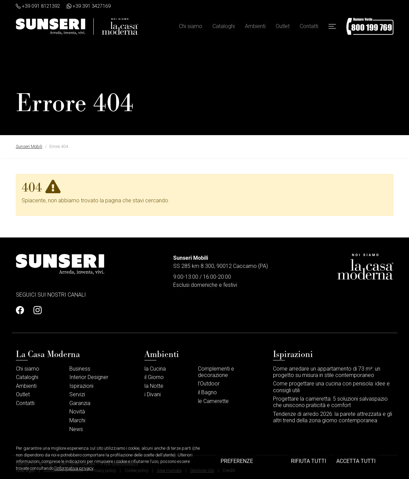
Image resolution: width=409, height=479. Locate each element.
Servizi (77, 394)
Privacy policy (103, 470)
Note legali (25, 470)
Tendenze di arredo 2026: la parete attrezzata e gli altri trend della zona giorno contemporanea (332, 417)
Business (79, 368)
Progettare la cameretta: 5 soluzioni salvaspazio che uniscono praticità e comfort (330, 402)
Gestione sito (202, 470)
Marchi (77, 420)
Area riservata (169, 470)
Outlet (283, 26)
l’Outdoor (209, 383)
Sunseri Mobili (29, 146)
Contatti (309, 26)
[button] (332, 26)
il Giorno (154, 377)
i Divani (152, 394)
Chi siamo (190, 26)
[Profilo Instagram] (35, 310)
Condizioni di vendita (63, 470)
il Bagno (207, 392)
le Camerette (213, 401)
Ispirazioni (81, 386)
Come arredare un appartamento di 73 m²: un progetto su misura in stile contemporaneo (326, 371)
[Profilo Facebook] (22, 310)
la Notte (153, 386)
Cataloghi (223, 26)
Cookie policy (136, 470)
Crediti (229, 470)
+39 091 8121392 (38, 6)
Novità (77, 411)
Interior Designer (88, 377)
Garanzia (79, 403)
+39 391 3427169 (89, 6)
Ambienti (255, 26)
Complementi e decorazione (216, 371)
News (76, 429)
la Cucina (155, 368)
